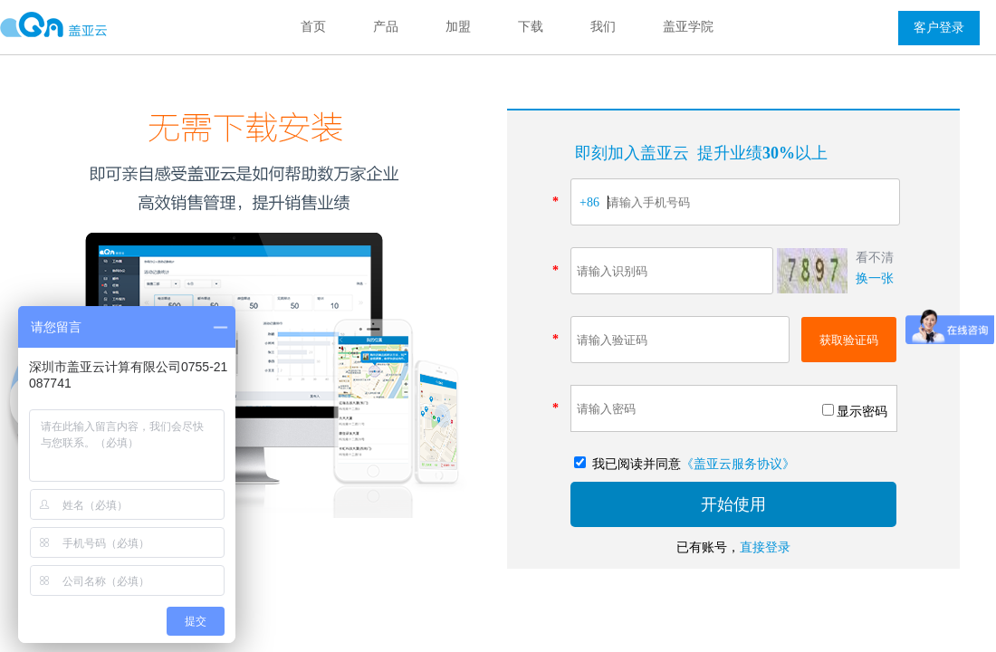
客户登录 (939, 27)
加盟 (458, 27)
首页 (313, 27)
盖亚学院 (688, 27)
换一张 (875, 278)
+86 (589, 202)
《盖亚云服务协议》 (738, 464)
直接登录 (765, 547)
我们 (603, 27)
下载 (530, 27)
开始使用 (733, 504)
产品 (385, 27)
